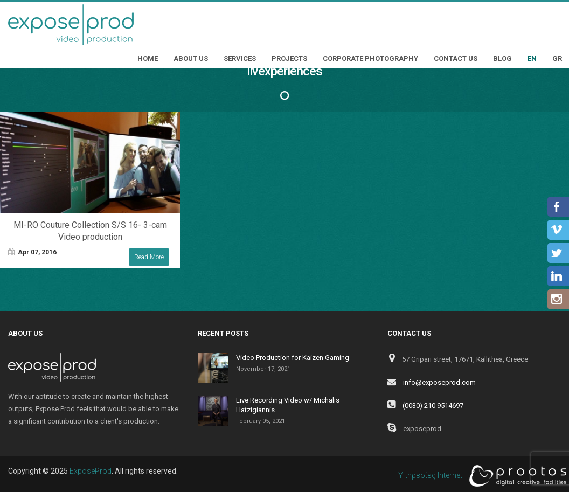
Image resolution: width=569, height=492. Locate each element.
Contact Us (455, 58)
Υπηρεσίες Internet (479, 476)
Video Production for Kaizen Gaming (292, 358)
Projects (289, 58)
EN (532, 58)
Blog (502, 58)
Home (147, 58)
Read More (149, 257)
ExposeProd (91, 471)
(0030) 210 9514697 (433, 405)
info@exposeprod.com (439, 382)
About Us (191, 58)
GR (557, 58)
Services (240, 58)
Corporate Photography (370, 58)
